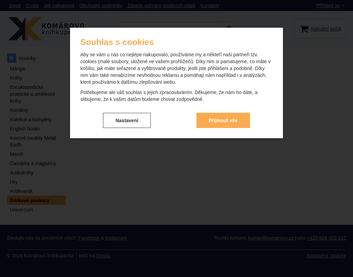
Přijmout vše (223, 120)
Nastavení (126, 120)
